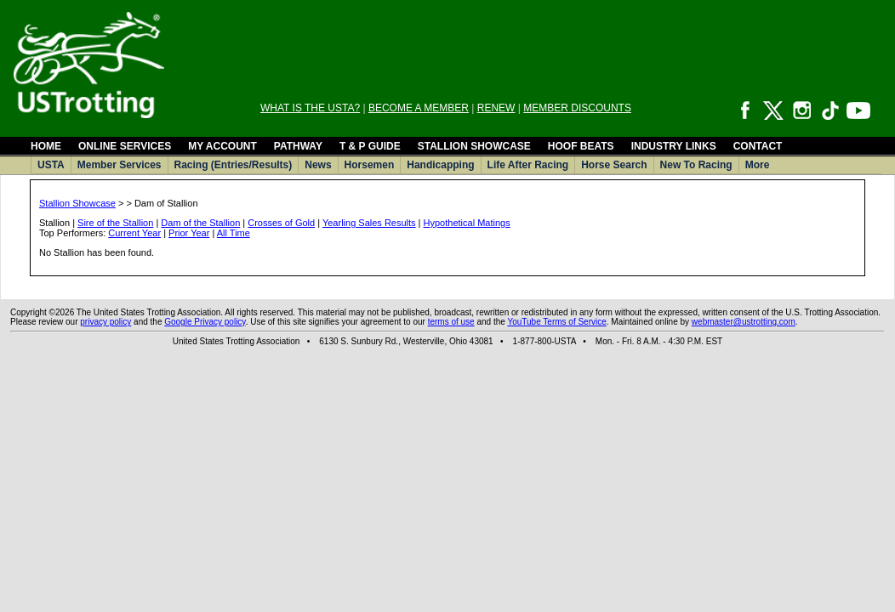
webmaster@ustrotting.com (743, 321)
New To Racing (696, 165)
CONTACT (758, 146)
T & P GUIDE (370, 146)
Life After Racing (528, 165)
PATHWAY (298, 146)
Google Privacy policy (204, 321)
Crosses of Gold (281, 223)
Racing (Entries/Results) (233, 165)
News (318, 165)
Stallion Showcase (77, 203)
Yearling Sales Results (369, 223)
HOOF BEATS (581, 146)
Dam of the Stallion (200, 223)
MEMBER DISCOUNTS (577, 108)
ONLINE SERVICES (124, 146)
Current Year (134, 233)
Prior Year (188, 233)
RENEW (496, 108)
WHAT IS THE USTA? (310, 108)
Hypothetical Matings (467, 223)
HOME (46, 146)
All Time (233, 233)
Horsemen (370, 165)
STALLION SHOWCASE (474, 146)
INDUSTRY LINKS (673, 146)
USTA (51, 165)
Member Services (119, 165)
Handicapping (440, 165)
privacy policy (105, 321)
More (757, 165)
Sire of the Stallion (115, 223)
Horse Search (614, 165)
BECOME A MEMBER (418, 108)
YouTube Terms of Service (556, 321)
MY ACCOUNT (222, 146)
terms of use (451, 321)
